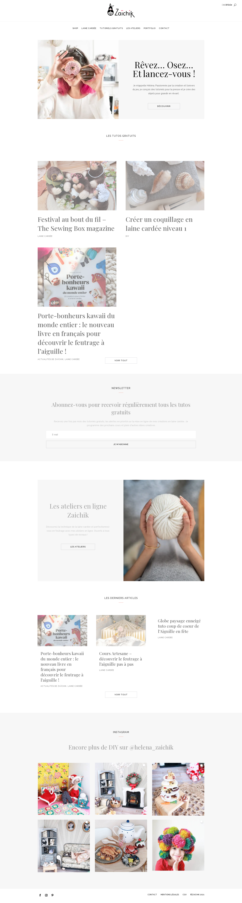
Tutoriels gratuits (111, 28)
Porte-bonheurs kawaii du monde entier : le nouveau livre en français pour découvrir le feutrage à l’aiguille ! (76, 349)
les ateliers (78, 547)
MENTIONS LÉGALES (170, 895)
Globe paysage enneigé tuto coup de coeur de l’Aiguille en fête (179, 632)
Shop (75, 28)
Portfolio (150, 28)
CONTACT (152, 895)
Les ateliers (133, 28)
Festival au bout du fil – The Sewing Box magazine (76, 240)
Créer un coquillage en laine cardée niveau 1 (159, 240)
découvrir (164, 106)
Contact (164, 28)
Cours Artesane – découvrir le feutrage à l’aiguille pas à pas (120, 665)
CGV (185, 895)
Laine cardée (88, 28)
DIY (127, 252)
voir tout (121, 360)
